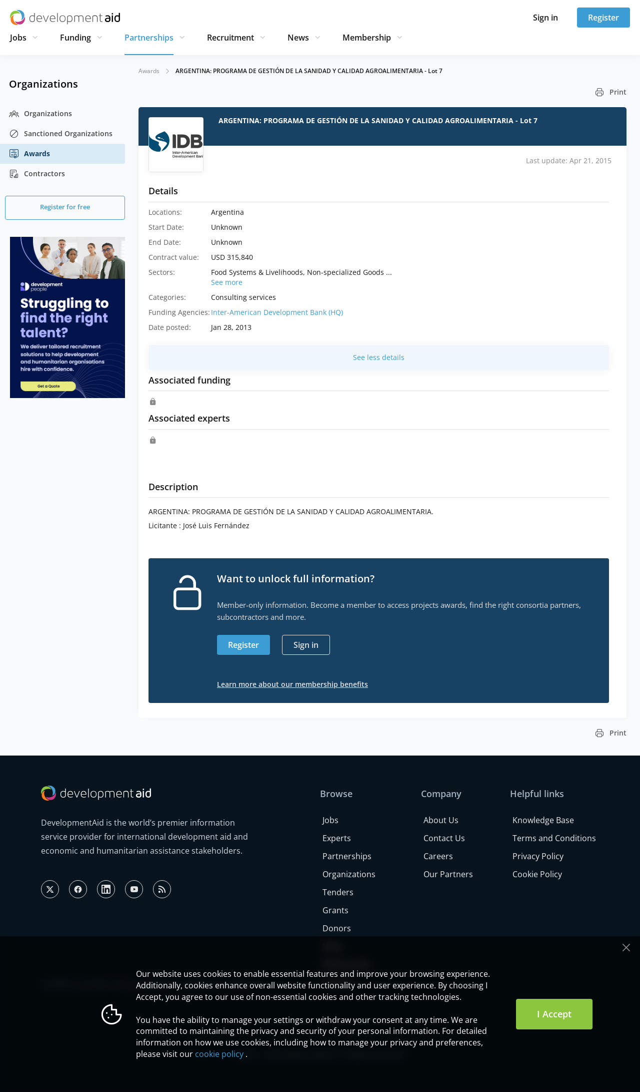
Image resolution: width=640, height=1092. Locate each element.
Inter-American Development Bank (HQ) (277, 312)
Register (603, 17)
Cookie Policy (537, 874)
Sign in (545, 17)
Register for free (65, 206)
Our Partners (448, 874)
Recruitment (230, 37)
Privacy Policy (538, 856)
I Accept (554, 1014)
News (298, 37)
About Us (441, 820)
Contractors (37, 174)
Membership (366, 37)
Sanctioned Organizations (60, 134)
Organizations (40, 114)
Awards (29, 154)
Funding (75, 37)
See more (226, 282)
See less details (378, 357)
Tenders (338, 892)
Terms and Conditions (554, 838)
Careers (438, 856)
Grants (335, 910)
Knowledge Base (543, 820)
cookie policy (219, 1053)
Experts (336, 838)
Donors (336, 928)
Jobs (18, 37)
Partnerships (149, 37)
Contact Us (444, 838)
